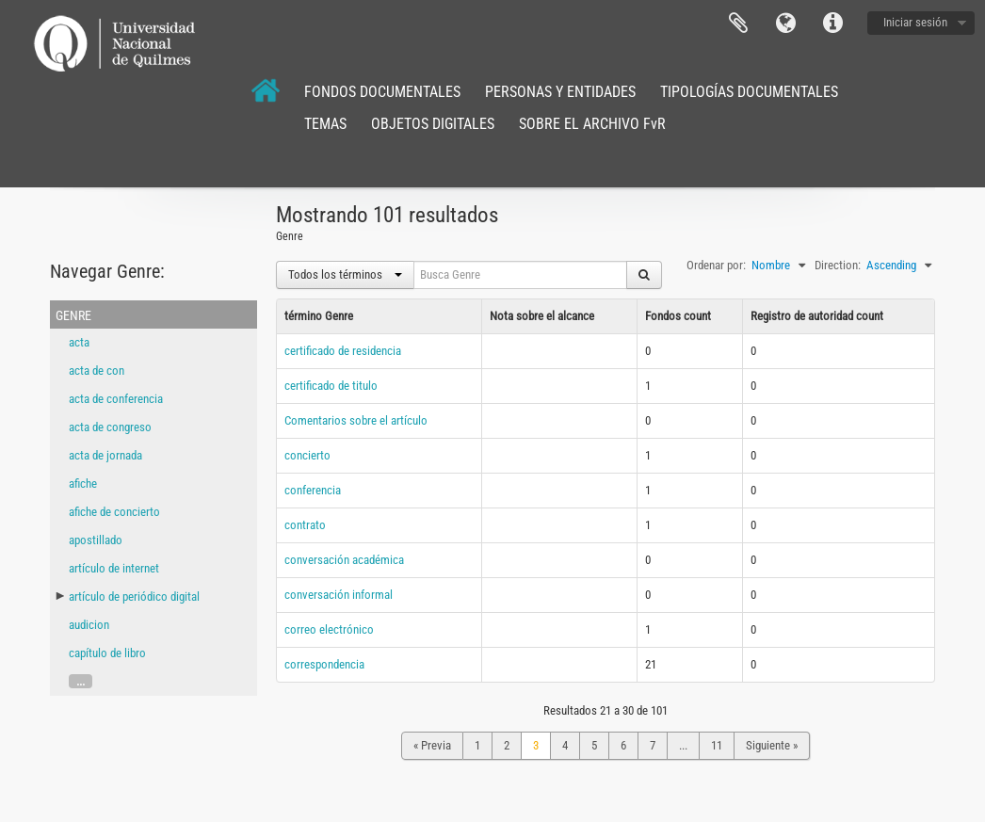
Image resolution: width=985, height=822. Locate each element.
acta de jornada (105, 455)
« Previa (432, 745)
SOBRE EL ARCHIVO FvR (592, 124)
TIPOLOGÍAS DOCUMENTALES (749, 92)
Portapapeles (738, 23)
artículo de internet (114, 568)
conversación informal (338, 595)
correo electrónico (329, 629)
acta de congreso (110, 427)
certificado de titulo (331, 386)
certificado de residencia (342, 351)
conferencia (312, 490)
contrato (305, 525)
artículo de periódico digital (134, 596)
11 (716, 745)
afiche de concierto (114, 512)
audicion (89, 625)
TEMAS (325, 124)
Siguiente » (772, 745)
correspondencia (324, 664)
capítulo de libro (107, 653)
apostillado (95, 540)
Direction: (838, 265)
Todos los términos (345, 274)
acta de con (96, 370)
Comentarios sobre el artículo (356, 420)
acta (79, 342)
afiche (83, 483)
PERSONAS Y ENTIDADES (560, 92)
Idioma (785, 23)
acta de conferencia (116, 399)
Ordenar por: (716, 265)
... (80, 681)
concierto (307, 455)
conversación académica (344, 560)
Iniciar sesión (915, 22)
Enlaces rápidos (832, 23)
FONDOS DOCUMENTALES (382, 92)
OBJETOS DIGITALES (432, 124)
